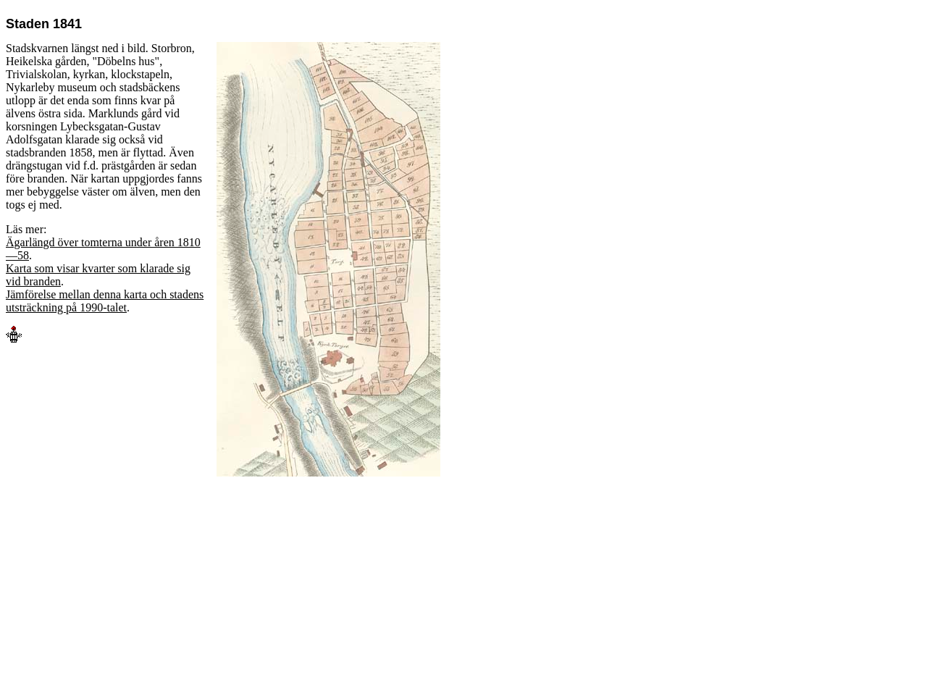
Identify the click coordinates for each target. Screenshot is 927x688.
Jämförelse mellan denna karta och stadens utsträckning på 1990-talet (105, 301)
